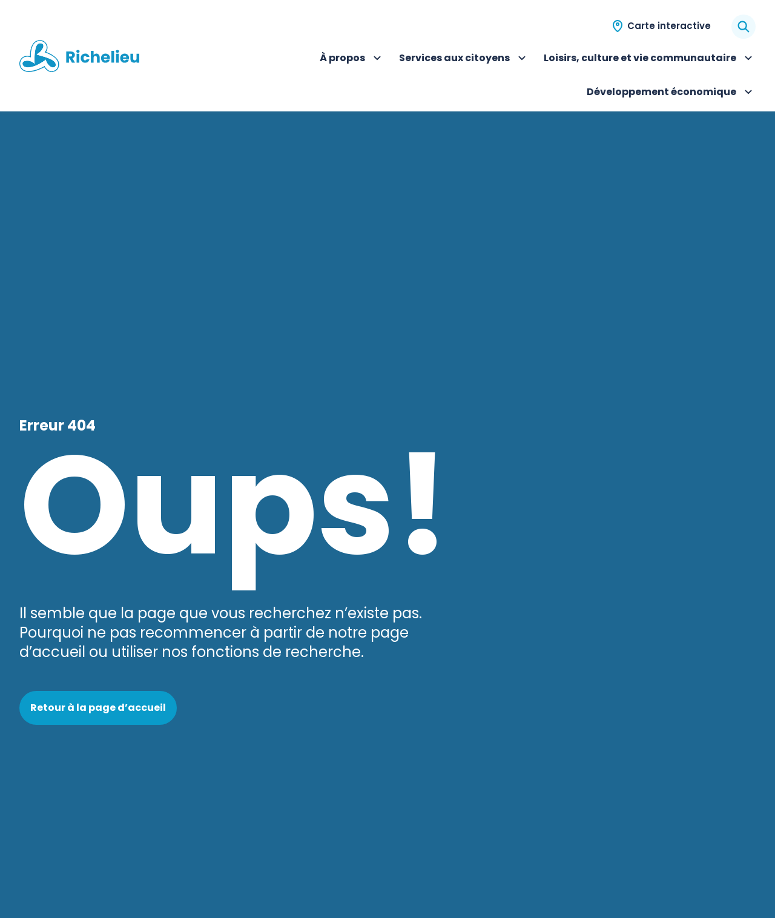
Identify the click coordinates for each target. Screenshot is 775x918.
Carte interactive (669, 25)
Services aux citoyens (464, 59)
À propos (352, 59)
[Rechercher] (743, 27)
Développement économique (671, 93)
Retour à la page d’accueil (98, 708)
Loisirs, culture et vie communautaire (650, 59)
